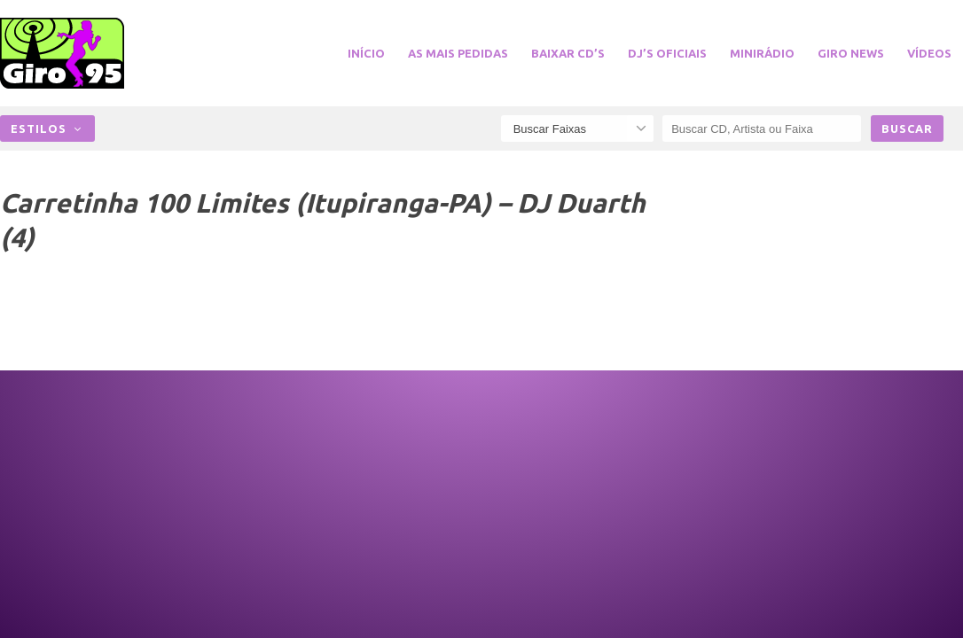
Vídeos (929, 53)
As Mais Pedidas (458, 53)
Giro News (851, 53)
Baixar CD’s (568, 53)
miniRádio (762, 53)
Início (366, 53)
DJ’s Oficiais (667, 53)
